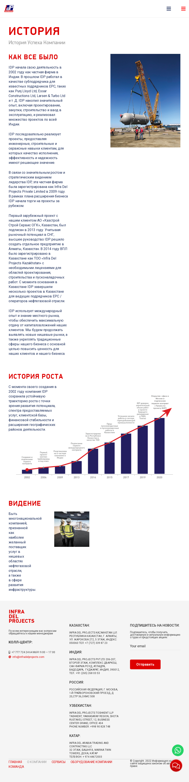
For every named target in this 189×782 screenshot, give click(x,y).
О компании (36, 762)
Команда (16, 766)
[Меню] (169, 8)
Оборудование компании (91, 762)
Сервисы (58, 762)
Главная (15, 762)
